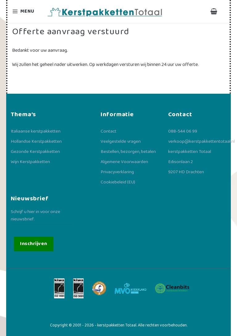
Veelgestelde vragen (121, 141)
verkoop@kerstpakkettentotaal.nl (201, 141)
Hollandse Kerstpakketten (36, 141)
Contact (108, 131)
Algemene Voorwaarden (124, 162)
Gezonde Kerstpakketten (35, 151)
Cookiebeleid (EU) (118, 182)
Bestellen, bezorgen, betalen (128, 151)
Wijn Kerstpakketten (30, 162)
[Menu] (27, 11)
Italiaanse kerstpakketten (35, 131)
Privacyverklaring (117, 172)
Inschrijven (33, 244)
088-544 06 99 (182, 131)
